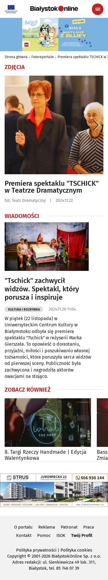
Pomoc (44, 535)
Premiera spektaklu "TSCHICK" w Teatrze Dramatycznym (52, 186)
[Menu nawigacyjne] (97, 9)
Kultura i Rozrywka (24, 309)
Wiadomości (22, 216)
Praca (88, 527)
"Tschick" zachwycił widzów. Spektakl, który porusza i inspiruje (42, 289)
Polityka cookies (76, 550)
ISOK (60, 535)
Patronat (69, 527)
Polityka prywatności (36, 550)
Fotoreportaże (42, 57)
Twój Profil (81, 535)
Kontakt (23, 535)
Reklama (46, 527)
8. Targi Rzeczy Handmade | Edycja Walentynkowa (45, 455)
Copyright (16, 556)
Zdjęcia (15, 67)
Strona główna (16, 57)
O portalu (23, 527)
